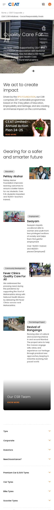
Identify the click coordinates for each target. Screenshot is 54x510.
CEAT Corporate (15, 13)
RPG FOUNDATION (26, 96)
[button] (33, 71)
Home (3, 13)
